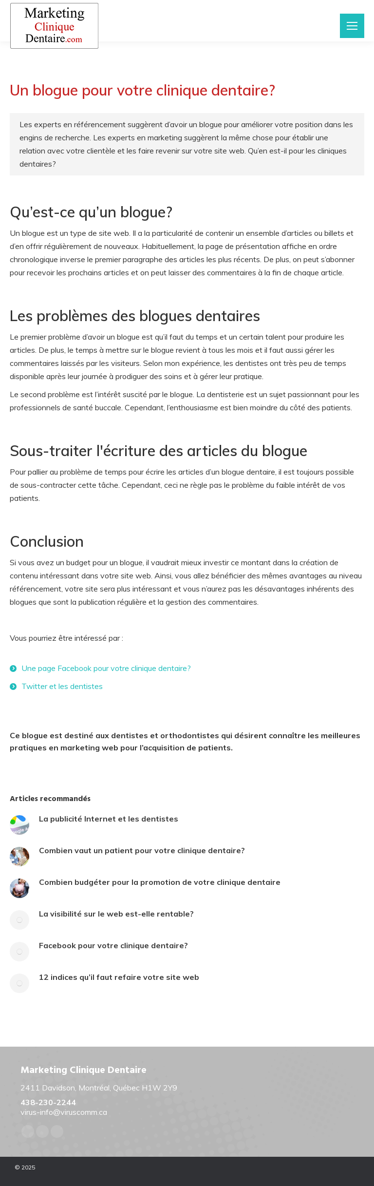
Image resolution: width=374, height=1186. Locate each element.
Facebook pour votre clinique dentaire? (113, 945)
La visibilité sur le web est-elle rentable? (116, 913)
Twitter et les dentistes (62, 686)
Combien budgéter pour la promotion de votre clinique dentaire (159, 882)
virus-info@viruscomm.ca (63, 1112)
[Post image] (19, 825)
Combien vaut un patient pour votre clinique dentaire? (142, 850)
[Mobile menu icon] (352, 26)
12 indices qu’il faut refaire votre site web (119, 977)
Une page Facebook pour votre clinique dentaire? (106, 668)
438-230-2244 (48, 1102)
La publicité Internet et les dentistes (108, 818)
